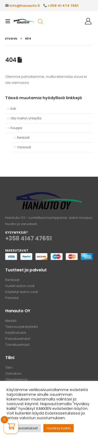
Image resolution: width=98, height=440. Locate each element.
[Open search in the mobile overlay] (40, 21)
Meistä (10, 320)
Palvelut (12, 297)
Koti (13, 109)
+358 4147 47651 (28, 238)
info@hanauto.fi (24, 5)
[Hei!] (88, 21)
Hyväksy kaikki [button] (59, 428)
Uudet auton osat (19, 285)
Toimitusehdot (17, 344)
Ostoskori (13, 373)
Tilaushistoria (16, 379)
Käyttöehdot (15, 332)
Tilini (8, 367)
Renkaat (23, 138)
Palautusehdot (17, 338)
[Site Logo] (24, 21)
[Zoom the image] (49, 195)
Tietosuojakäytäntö (21, 326)
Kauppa (16, 128)
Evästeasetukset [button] (24, 428)
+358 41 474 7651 (63, 5)
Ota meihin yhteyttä (25, 118)
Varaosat (24, 147)
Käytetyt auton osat (21, 291)
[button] (9, 21)
